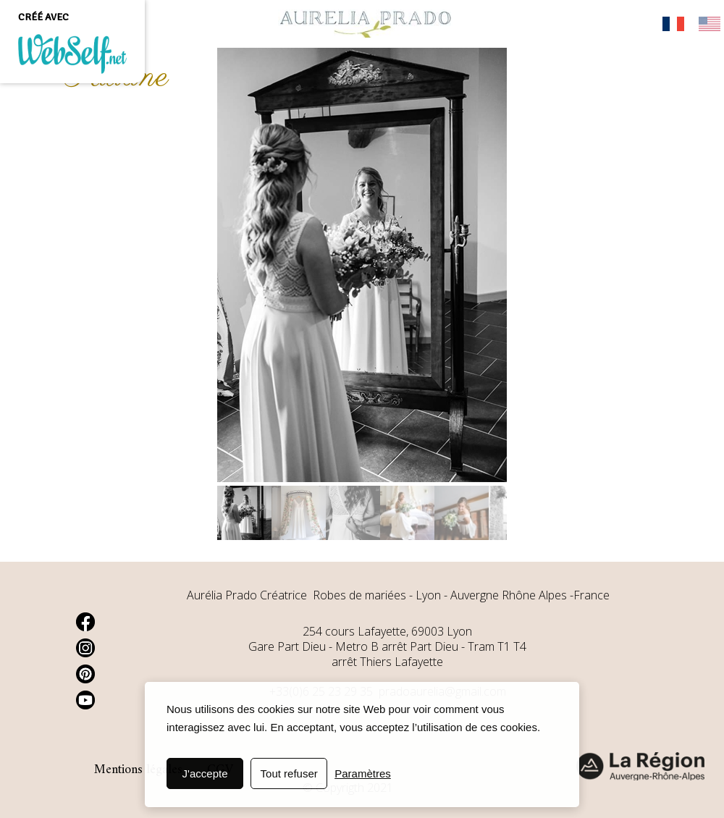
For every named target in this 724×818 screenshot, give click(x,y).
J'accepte (205, 773)
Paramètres (362, 773)
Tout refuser (289, 773)
